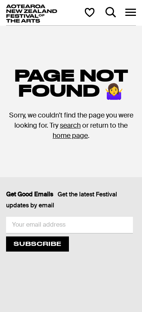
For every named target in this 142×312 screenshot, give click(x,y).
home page (70, 135)
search (70, 125)
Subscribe (37, 244)
